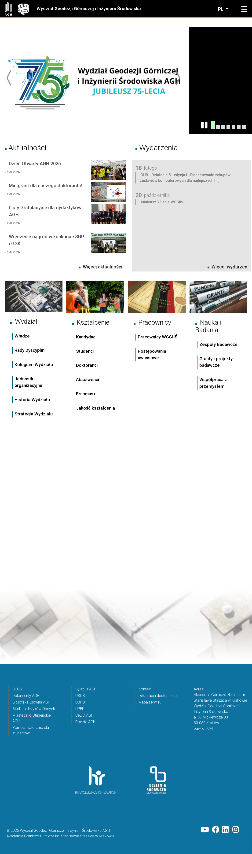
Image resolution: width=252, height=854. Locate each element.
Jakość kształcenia (95, 408)
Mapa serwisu (150, 702)
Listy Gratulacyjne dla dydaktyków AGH (45, 211)
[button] (244, 9)
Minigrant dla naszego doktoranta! (45, 185)
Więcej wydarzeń (229, 267)
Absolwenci (87, 379)
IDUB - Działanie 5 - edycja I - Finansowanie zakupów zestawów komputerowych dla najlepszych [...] (185, 178)
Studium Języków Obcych (33, 709)
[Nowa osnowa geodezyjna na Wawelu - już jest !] (244, 127)
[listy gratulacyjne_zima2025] (228, 127)
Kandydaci (87, 337)
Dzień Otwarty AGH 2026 (35, 163)
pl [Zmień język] (221, 9)
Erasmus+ (86, 393)
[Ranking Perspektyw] (223, 127)
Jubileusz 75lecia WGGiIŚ (161, 202)
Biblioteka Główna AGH (31, 702)
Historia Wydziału (32, 399)
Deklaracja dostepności (158, 695)
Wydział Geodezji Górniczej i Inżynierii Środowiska (89, 8)
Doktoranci (87, 365)
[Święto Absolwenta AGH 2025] (233, 127)
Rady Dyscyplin (29, 350)
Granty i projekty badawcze (216, 362)
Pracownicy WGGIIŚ (158, 337)
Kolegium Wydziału (34, 364)
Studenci (85, 351)
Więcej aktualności (102, 267)
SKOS (17, 689)
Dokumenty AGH (25, 695)
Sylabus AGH (85, 689)
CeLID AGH (84, 715)
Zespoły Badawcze (218, 344)
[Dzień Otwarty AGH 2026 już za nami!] (218, 127)
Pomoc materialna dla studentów (30, 730)
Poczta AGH (85, 722)
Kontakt (145, 689)
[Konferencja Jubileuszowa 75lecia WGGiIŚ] (213, 125)
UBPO (80, 702)
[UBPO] (239, 127)
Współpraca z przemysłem (213, 383)
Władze (22, 336)
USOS (80, 695)
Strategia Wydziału (34, 414)
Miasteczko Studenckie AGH (31, 718)
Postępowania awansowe (152, 354)
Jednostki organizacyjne (28, 382)
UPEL (79, 709)
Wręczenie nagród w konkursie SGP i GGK (46, 240)
